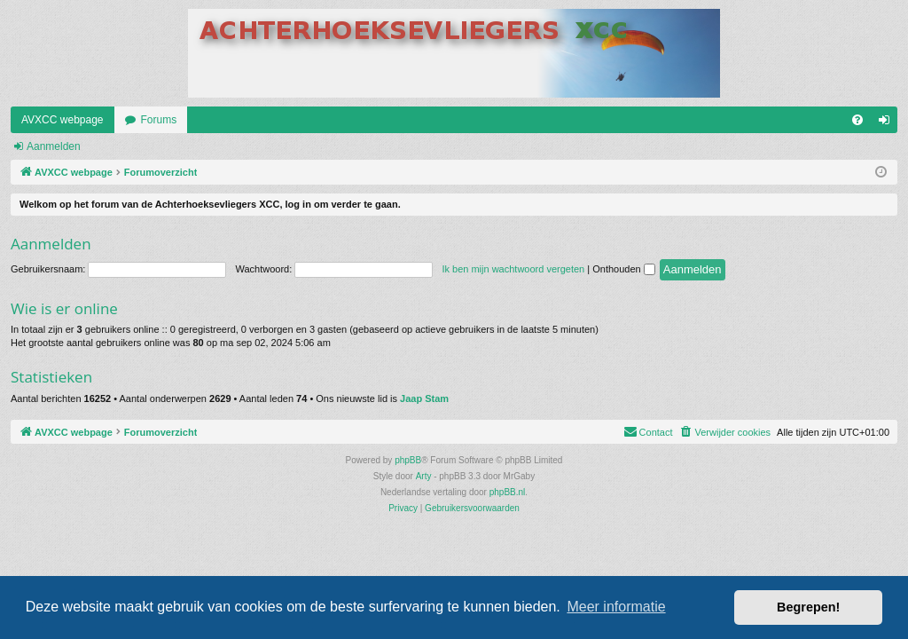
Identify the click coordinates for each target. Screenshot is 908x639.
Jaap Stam (424, 398)
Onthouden (623, 269)
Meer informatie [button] (616, 606)
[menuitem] (857, 119)
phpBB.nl (507, 492)
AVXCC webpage (62, 120)
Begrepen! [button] (808, 607)
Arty (424, 476)
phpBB (408, 460)
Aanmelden (54, 146)
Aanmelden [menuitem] (888, 123)
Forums (159, 120)
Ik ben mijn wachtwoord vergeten (513, 269)
